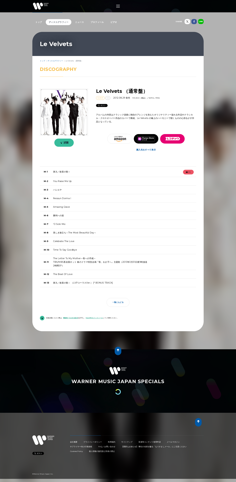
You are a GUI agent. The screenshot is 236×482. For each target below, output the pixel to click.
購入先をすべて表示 (146, 149)
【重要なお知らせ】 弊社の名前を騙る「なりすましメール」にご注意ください (154, 446)
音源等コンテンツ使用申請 (149, 442)
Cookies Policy (76, 451)
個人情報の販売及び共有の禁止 (102, 451)
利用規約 (111, 442)
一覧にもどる (118, 302)
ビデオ (113, 22)
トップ (38, 22)
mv (188, 172)
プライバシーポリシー (92, 442)
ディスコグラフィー (58, 22)
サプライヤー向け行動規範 (81, 446)
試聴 (63, 142)
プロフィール (97, 22)
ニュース (79, 22)
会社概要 (73, 442)
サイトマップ (126, 442)
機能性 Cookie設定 (70, 318)
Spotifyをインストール (94, 318)
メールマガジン (173, 442)
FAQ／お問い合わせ (106, 446)
